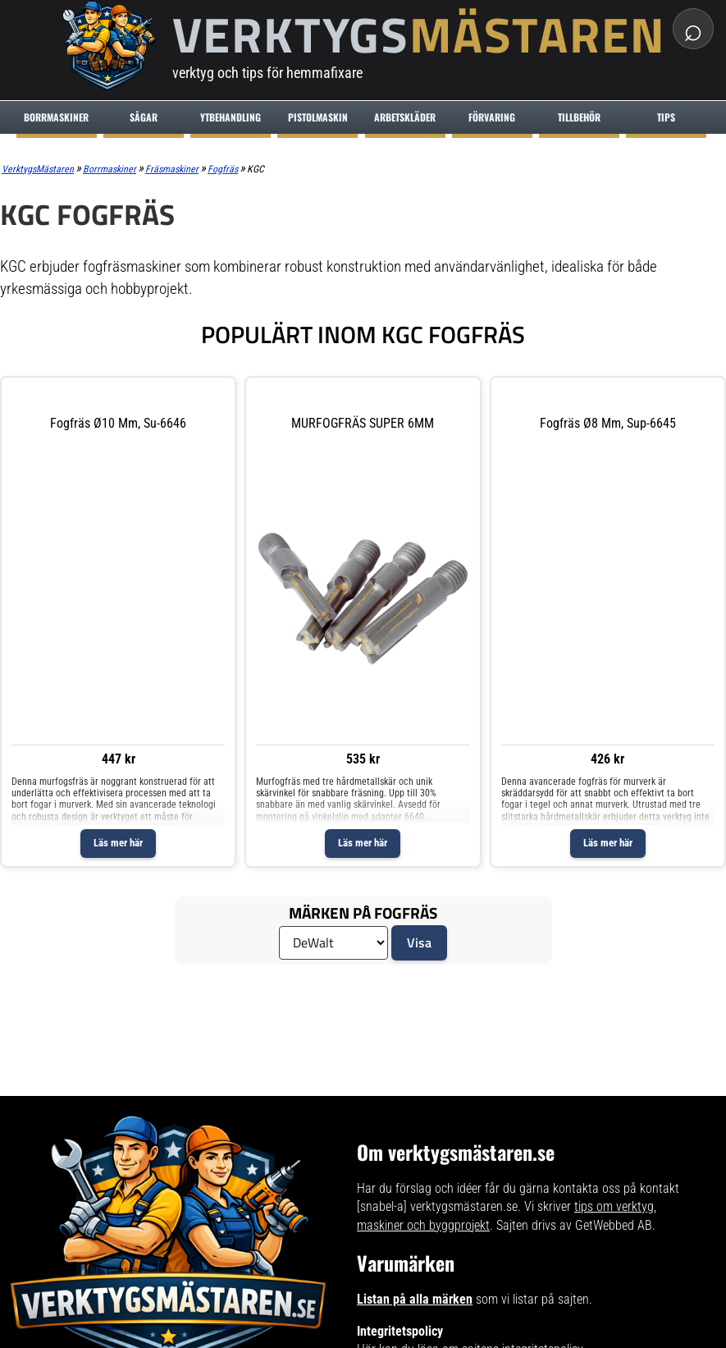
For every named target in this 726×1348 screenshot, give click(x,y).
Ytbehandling (230, 117)
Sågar (144, 117)
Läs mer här (118, 843)
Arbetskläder (405, 117)
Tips (666, 117)
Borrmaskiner (56, 117)
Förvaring (491, 117)
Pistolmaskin (318, 117)
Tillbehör (579, 117)
